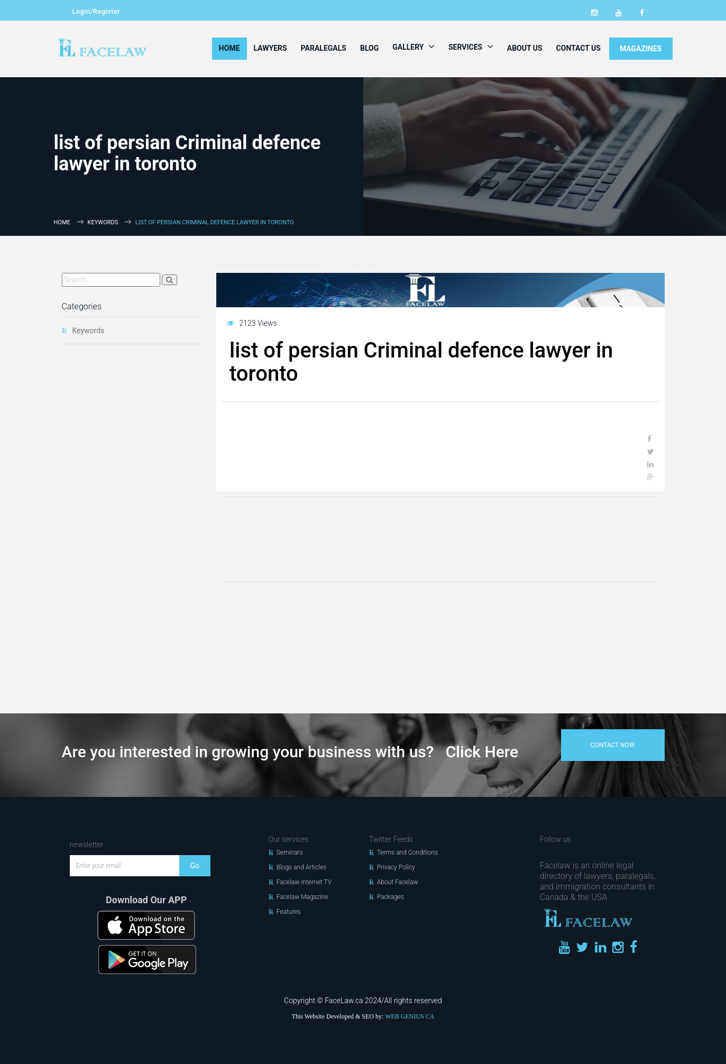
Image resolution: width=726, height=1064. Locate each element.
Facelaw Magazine (302, 897)
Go (195, 865)
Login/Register (96, 11)
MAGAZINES (641, 48)
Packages (390, 897)
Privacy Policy (396, 867)
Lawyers (270, 48)
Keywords (103, 222)
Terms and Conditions (407, 852)
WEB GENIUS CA (409, 1016)
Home (229, 48)
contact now (613, 745)
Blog (369, 48)
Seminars (290, 852)
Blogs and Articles (302, 867)
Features (289, 911)
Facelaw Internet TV (304, 882)
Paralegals (323, 48)
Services (470, 46)
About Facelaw (397, 882)
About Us (525, 48)
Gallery (413, 46)
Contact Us (578, 48)
